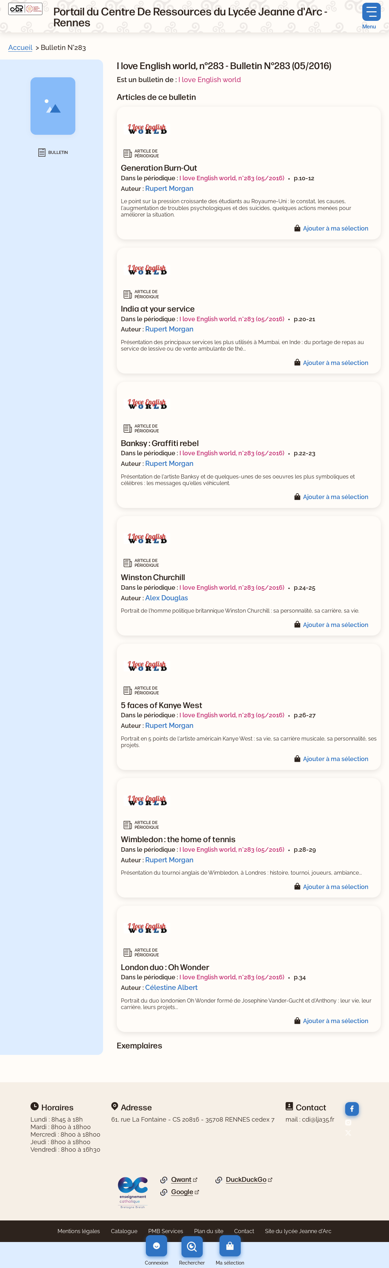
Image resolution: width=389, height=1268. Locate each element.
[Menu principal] (371, 16)
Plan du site (208, 1231)
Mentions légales (79, 1231)
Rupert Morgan (169, 188)
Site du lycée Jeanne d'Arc (298, 1231)
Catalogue (124, 1231)
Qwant (181, 1179)
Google (182, 1192)
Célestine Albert (171, 987)
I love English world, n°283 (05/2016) (231, 178)
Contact (244, 1231)
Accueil (20, 47)
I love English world (209, 80)
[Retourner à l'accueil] (25, 9)
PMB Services (165, 1231)
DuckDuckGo (246, 1179)
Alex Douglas (166, 598)
